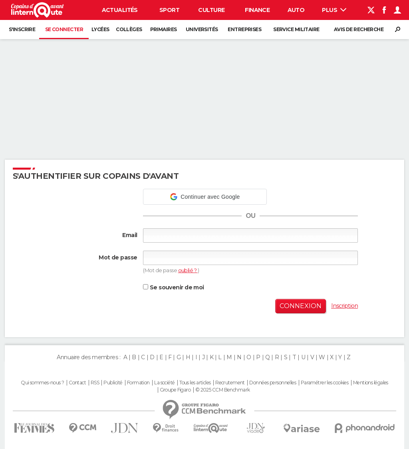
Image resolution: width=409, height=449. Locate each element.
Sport (169, 10)
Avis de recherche (358, 29)
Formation (138, 383)
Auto (296, 10)
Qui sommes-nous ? (42, 383)
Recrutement (230, 383)
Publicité (112, 383)
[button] (205, 197)
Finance (257, 10)
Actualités (120, 10)
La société (164, 383)
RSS (95, 383)
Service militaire (296, 29)
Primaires (163, 29)
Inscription (344, 305)
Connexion (301, 306)
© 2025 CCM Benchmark (222, 390)
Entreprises (244, 29)
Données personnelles (272, 383)
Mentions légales (370, 383)
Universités (202, 29)
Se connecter (64, 29)
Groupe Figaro (175, 390)
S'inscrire (22, 29)
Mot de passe (118, 257)
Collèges (129, 29)
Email (129, 235)
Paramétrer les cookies (325, 383)
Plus (334, 10)
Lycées (100, 29)
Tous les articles (194, 383)
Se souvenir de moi (173, 287)
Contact (77, 383)
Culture (211, 10)
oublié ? (188, 270)
